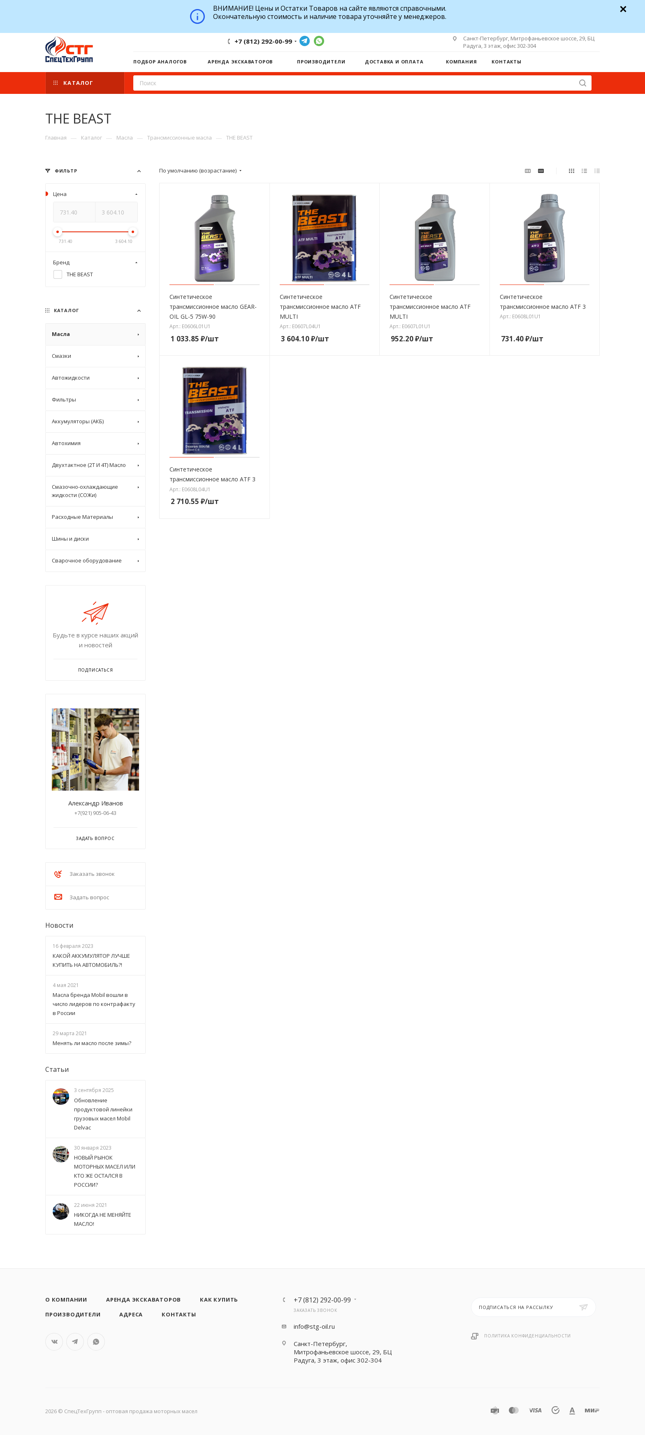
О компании (66, 1299)
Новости (59, 925)
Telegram (304, 41)
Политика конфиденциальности (527, 1336)
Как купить (219, 1299)
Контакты (179, 1314)
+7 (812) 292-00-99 (263, 41)
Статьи (57, 1069)
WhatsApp (319, 41)
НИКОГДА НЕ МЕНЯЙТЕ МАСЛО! (102, 1219)
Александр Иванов (95, 803)
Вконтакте (54, 1342)
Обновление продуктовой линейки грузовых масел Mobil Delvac (103, 1114)
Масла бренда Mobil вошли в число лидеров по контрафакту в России (94, 1004)
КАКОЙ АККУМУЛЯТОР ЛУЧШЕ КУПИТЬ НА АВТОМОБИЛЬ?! (91, 960)
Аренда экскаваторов (143, 1299)
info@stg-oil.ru (314, 1326)
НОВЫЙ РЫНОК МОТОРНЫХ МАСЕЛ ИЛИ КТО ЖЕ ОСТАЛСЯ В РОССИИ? (104, 1171)
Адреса (131, 1314)
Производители (72, 1314)
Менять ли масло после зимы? (92, 1043)
